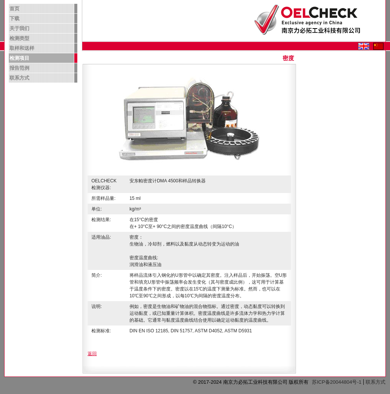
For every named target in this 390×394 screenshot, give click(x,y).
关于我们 (19, 28)
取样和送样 (22, 48)
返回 (92, 353)
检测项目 (19, 58)
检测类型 (19, 38)
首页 (14, 8)
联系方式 (19, 78)
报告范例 (19, 68)
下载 (14, 18)
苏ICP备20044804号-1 (336, 382)
